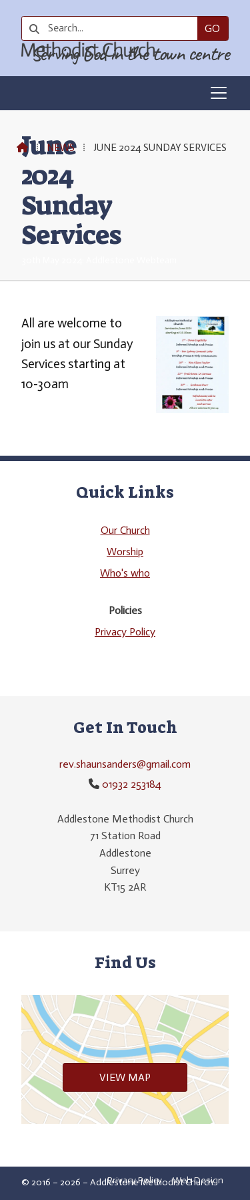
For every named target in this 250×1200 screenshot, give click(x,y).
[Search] (114, 28)
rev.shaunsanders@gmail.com (125, 764)
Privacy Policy (125, 631)
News (61, 148)
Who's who (125, 573)
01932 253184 (131, 784)
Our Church (125, 530)
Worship (125, 551)
